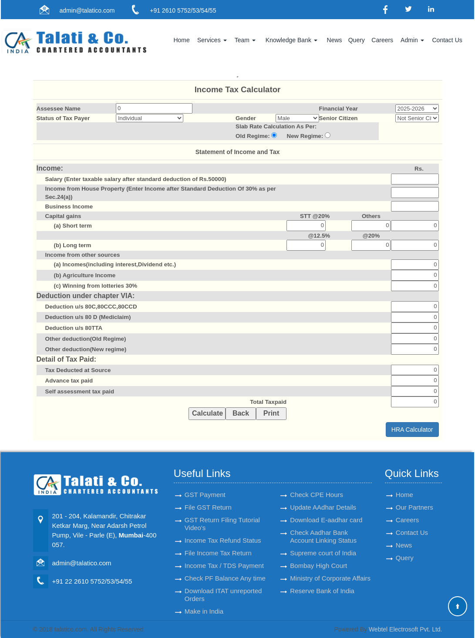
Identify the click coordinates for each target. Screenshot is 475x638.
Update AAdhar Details (323, 499)
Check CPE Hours (316, 486)
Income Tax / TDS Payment (224, 557)
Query (356, 40)
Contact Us (447, 40)
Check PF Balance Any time (225, 570)
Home (181, 40)
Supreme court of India (323, 545)
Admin (412, 40)
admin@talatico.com (87, 10)
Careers (382, 40)
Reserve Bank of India (322, 583)
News (334, 40)
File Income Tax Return (218, 545)
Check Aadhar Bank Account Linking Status (323, 528)
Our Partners (414, 499)
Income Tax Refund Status (223, 532)
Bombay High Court (318, 557)
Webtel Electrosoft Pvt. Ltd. (405, 629)
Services (212, 40)
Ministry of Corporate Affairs (330, 570)
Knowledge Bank (291, 40)
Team (245, 40)
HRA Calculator (412, 429)
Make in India (204, 603)
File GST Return (208, 499)
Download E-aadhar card (326, 512)
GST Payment (205, 486)
